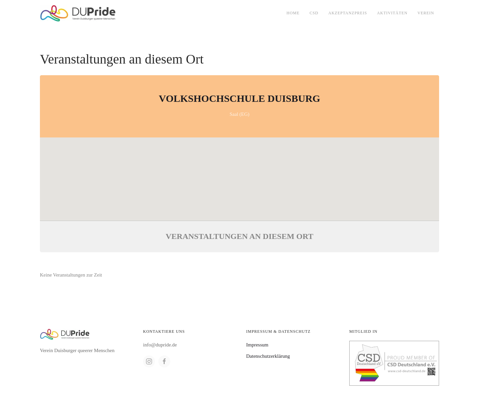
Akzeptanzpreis (347, 13)
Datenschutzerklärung (268, 356)
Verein (425, 13)
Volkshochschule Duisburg (239, 98)
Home (292, 13)
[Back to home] (78, 13)
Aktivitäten (392, 13)
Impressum (257, 344)
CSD (314, 13)
